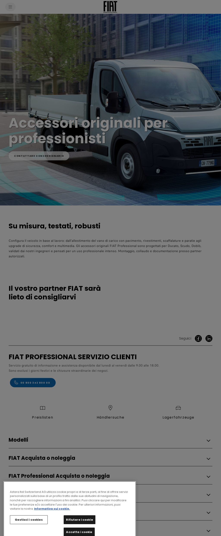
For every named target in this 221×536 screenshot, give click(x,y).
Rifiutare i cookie (79, 527)
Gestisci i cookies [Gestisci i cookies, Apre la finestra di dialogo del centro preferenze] (29, 527)
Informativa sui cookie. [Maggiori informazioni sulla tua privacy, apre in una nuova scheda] (52, 516)
